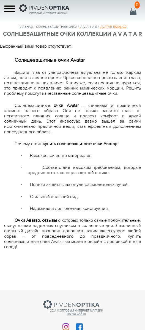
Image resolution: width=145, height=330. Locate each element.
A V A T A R (88, 27)
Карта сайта (76, 313)
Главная (25, 27)
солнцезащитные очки (56, 27)
